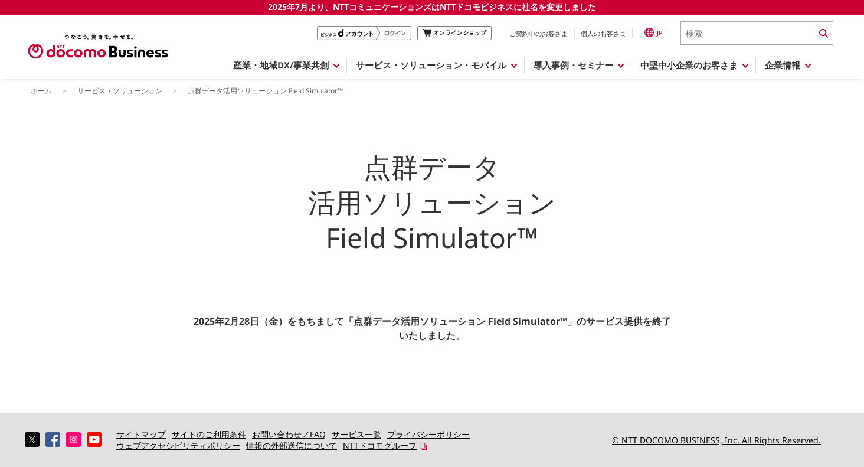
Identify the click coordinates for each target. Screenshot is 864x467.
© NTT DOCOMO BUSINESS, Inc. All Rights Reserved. (716, 440)
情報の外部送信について (291, 445)
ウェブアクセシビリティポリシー (178, 445)
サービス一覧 (356, 434)
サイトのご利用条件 (209, 434)
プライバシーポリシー (428, 434)
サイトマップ (141, 434)
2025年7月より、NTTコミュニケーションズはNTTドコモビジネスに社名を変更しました (432, 6)
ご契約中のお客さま (538, 33)
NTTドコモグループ (380, 445)
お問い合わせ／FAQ (289, 434)
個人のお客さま (603, 33)
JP (653, 32)
